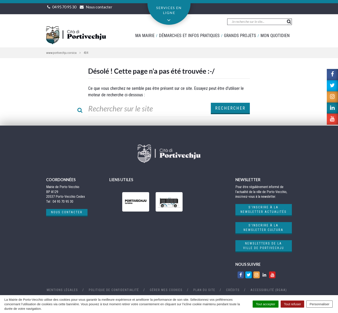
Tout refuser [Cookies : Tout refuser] (292, 304)
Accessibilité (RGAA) (268, 290)
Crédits (233, 290)
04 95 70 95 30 (64, 7)
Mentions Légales (62, 290)
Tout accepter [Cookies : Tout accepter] (265, 304)
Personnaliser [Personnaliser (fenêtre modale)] (319, 304)
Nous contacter (67, 212)
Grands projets (240, 35)
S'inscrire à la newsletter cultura (263, 228)
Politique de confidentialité (114, 290)
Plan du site (204, 290)
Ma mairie (145, 35)
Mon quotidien (275, 35)
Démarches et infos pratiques (189, 35)
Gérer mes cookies (166, 290)
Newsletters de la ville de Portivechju (263, 246)
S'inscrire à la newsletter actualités (264, 209)
